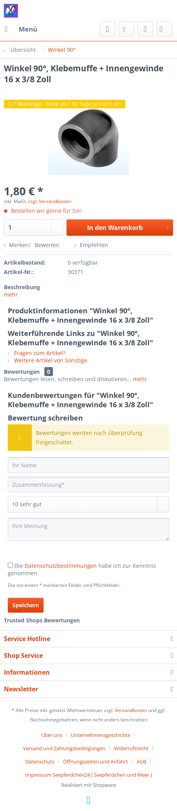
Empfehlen (91, 245)
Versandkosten (131, 710)
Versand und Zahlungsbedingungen (64, 748)
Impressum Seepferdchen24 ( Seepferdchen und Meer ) (88, 774)
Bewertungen (22, 371)
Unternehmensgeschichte (100, 735)
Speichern (25, 605)
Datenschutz (39, 761)
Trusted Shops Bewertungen (42, 620)
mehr (11, 294)
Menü (21, 28)
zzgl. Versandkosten (49, 201)
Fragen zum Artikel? (36, 353)
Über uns (51, 735)
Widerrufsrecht (131, 748)
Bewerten (45, 245)
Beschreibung (22, 287)
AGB (141, 761)
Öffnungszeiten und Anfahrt (95, 761)
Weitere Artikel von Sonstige (47, 360)
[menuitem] (20, 29)
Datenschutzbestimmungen (61, 565)
